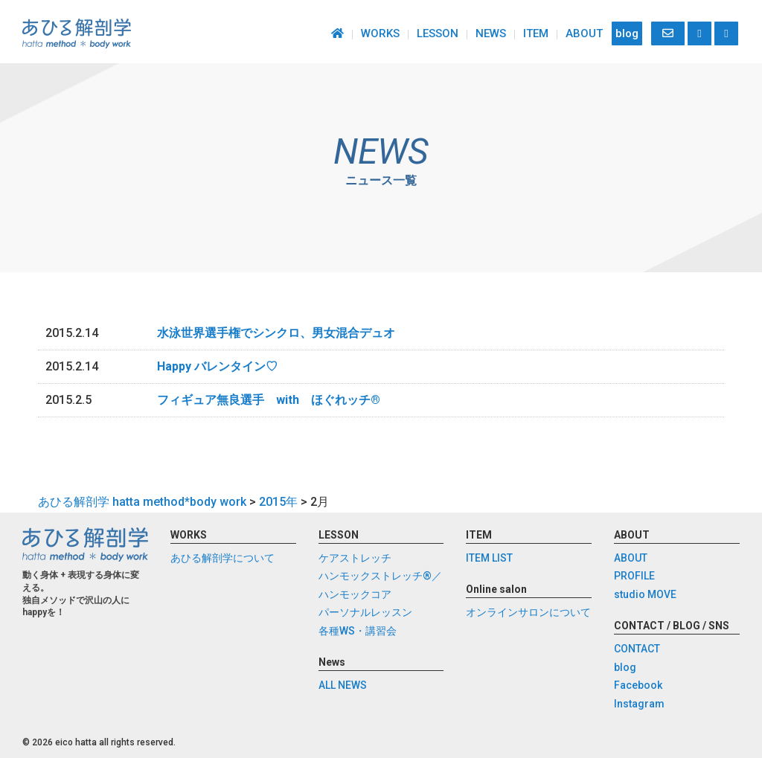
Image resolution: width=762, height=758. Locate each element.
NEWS (491, 33)
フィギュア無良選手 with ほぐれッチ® (268, 400)
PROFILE (634, 576)
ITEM (535, 33)
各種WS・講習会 (357, 631)
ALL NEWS (342, 685)
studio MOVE (645, 594)
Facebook (638, 685)
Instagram (639, 704)
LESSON (437, 33)
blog (626, 33)
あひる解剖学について (222, 558)
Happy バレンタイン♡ (217, 366)
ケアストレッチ (354, 558)
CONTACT (637, 649)
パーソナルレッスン (365, 612)
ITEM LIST (489, 558)
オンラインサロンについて (528, 612)
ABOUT (584, 33)
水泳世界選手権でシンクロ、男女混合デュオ (276, 333)
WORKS (380, 33)
